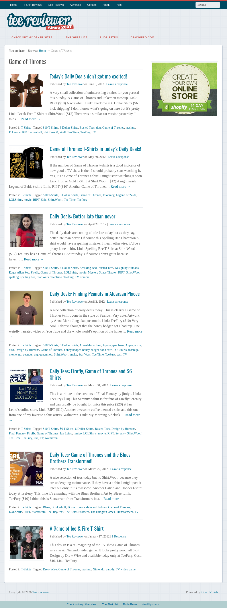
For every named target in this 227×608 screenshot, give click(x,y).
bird (11, 349)
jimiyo (78, 432)
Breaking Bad (88, 267)
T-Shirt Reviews (32, 4)
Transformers (124, 511)
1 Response (119, 535)
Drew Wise (50, 568)
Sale (43, 199)
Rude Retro (109, 36)
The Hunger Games (102, 511)
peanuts (27, 353)
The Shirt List (76, 36)
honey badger (72, 349)
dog (98, 126)
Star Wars (43, 276)
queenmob (45, 353)
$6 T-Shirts (67, 428)
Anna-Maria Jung (90, 344)
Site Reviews (56, 4)
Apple (129, 344)
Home (13, 4)
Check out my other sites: (32, 36)
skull (63, 131)
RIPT (25, 131)
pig (36, 353)
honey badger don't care (97, 349)
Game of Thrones (113, 126)
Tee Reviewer (75, 83)
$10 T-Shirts (50, 126)
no (19, 353)
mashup (130, 126)
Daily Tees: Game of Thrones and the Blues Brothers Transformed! (90, 456)
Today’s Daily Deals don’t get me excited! (88, 75)
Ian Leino (66, 432)
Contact (91, 4)
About (106, 4)
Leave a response (116, 83)
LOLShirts (15, 199)
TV (94, 131)
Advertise (75, 4)
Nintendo (98, 568)
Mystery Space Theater (102, 271)
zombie (84, 276)
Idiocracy (108, 194)
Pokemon (15, 131)
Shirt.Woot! (51, 131)
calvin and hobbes (95, 506)
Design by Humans (127, 267)
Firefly (35, 271)
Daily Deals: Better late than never (82, 215)
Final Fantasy (17, 432)
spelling (14, 276)
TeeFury (85, 131)
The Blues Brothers (77, 511)
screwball (36, 131)
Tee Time (73, 131)
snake (73, 353)
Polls (118, 4)
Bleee (46, 506)
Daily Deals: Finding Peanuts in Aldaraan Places (95, 292)
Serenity (120, 432)
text (119, 353)
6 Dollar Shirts (69, 126)
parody (110, 568)
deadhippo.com (142, 36)
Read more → (30, 118)
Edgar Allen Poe (19, 271)
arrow (137, 344)
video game (128, 568)
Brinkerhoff (59, 506)
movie (27, 199)
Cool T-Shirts (210, 591)
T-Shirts (26, 126)
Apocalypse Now (113, 344)
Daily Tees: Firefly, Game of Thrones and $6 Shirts (91, 373)
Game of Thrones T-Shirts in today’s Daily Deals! (95, 148)
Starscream (38, 511)
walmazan (51, 437)
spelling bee (27, 276)
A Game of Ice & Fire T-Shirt (77, 527)
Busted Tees (87, 126)
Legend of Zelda (126, 194)
